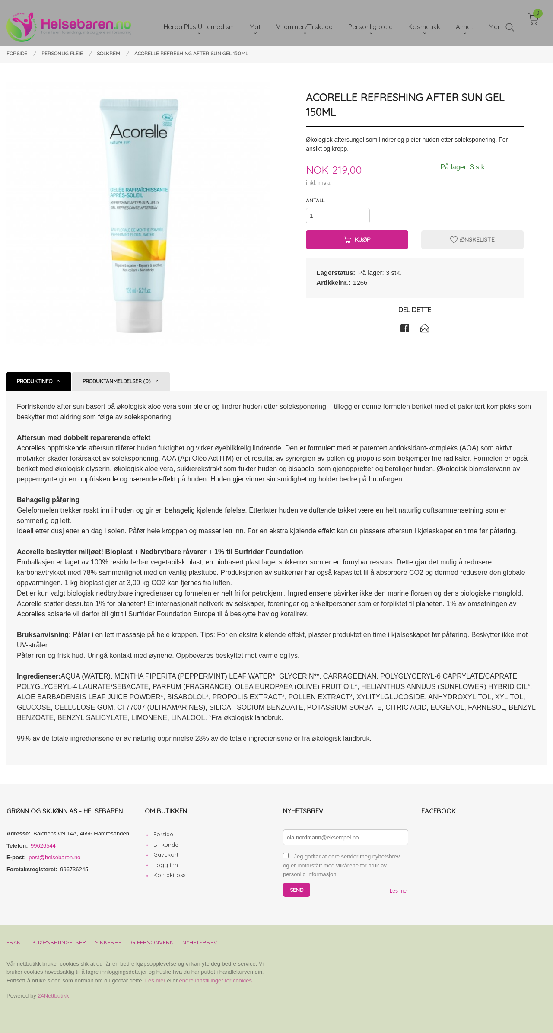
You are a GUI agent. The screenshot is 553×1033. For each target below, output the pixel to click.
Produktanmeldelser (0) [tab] (117, 381)
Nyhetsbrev (199, 942)
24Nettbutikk (53, 995)
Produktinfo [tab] (34, 381)
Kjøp (357, 239)
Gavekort (165, 854)
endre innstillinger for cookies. (216, 980)
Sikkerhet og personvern (134, 942)
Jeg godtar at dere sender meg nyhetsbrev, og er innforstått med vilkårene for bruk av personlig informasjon (342, 865)
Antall (315, 200)
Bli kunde (165, 844)
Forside (163, 834)
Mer (494, 22)
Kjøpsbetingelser (59, 942)
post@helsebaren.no (54, 857)
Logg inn (165, 864)
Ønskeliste (472, 239)
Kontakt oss (169, 874)
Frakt (15, 942)
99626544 (43, 845)
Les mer (399, 891)
